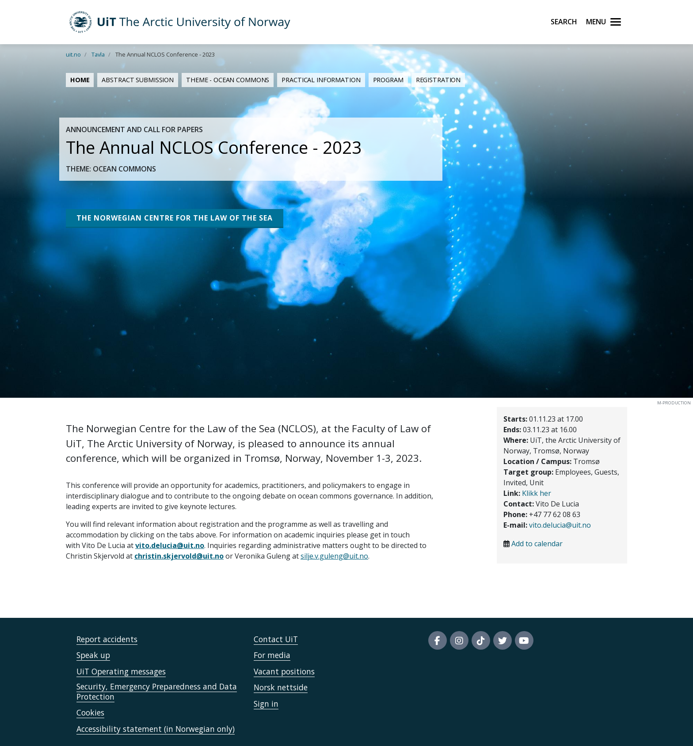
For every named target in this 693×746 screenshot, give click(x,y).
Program (388, 80)
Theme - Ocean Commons (227, 80)
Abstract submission (138, 80)
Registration (438, 80)
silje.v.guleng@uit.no (334, 556)
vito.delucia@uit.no (169, 545)
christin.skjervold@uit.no (179, 556)
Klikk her (536, 493)
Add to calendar (537, 543)
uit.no (73, 54)
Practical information (321, 80)
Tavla (98, 54)
